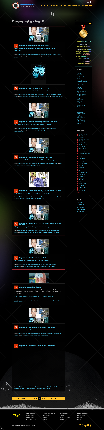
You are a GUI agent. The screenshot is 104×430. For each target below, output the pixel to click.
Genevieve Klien (83, 134)
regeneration (59, 56)
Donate (65, 5)
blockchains (80, 108)
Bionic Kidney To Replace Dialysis (30, 287)
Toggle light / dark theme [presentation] (91, 2)
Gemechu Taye (82, 148)
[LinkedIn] (85, 425)
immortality (39, 56)
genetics (55, 94)
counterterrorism (81, 117)
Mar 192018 (16, 258)
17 (44, 398)
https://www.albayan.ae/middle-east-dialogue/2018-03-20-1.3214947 (32, 193)
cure (36, 266)
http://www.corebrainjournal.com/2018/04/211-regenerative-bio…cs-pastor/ (34, 91)
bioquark (28, 56)
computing (50, 197)
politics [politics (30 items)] (79, 58)
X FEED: (27, 415)
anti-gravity (80, 88)
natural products (54, 130)
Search (90, 23)
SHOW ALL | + (79, 192)
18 (47, 398)
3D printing (79, 73)
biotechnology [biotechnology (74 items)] (80, 46)
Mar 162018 (16, 287)
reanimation (56, 96)
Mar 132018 (16, 327)
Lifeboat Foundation (20, 425)
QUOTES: (78, 419)
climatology (80, 112)
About (41, 5)
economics (43, 163)
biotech (31, 56)
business (38, 54)
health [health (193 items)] (80, 51)
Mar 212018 (16, 191)
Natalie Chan (82, 174)
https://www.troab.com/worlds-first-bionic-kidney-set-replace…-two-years (33, 296)
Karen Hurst (82, 151)
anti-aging (24, 56)
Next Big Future (80, 207)
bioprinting (79, 104)
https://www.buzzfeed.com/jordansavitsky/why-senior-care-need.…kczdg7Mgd (31, 227)
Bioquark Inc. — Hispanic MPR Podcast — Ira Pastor (35, 157)
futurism (52, 94)
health (42, 54)
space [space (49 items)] (79, 61)
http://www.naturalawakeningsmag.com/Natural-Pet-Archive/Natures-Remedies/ (32, 124)
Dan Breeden (82, 142)
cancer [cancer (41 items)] (81, 48)
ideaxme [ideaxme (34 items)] (77, 53)
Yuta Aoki (81, 165)
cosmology (43, 128)
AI (14, 198)
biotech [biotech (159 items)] (86, 45)
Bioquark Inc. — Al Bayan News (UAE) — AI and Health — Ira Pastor (40, 190)
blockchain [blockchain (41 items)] (88, 46)
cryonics (42, 333)
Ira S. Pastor (20, 54)
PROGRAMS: (79, 417)
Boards (47, 5)
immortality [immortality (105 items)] (82, 53)
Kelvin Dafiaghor (83, 150)
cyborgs (79, 123)
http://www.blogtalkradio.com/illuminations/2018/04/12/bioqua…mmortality (35, 49)
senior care (53, 232)
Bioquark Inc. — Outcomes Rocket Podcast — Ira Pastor (37, 327)
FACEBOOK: (28, 413)
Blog (44, 5)
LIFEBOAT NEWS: (46, 413)
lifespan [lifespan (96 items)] (78, 57)
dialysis (58, 300)
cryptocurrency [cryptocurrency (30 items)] (85, 48)
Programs (53, 5)
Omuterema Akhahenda (82, 159)
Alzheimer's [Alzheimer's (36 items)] (83, 41)
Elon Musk (79, 80)
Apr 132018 (16, 46)
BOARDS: (78, 415)
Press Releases (88, 5)
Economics (33, 335)
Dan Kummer (82, 156)
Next (56, 398)
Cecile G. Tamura (83, 163)
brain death (30, 96)
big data (31, 197)
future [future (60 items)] (86, 49)
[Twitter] (83, 425)
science (59, 54)
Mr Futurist (79, 206)
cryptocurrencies (81, 120)
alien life (79, 87)
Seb (80, 181)
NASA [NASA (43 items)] (87, 57)
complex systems (81, 113)
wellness (16, 58)
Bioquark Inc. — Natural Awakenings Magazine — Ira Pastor (38, 121)
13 (34, 398)
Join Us (69, 5)
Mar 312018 (16, 122)
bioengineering (28, 54)
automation (28, 197)
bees (26, 128)
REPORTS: (44, 417)
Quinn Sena (82, 141)
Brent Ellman (82, 180)
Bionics (55, 300)
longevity (44, 130)
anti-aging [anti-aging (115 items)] (88, 41)
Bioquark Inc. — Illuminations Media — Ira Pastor (34, 45)
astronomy (79, 92)
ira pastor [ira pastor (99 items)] (79, 55)
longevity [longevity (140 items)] (83, 57)
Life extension (44, 56)
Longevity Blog (80, 204)
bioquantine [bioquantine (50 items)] (87, 42)
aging (24, 54)
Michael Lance (82, 183)
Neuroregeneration (53, 56)
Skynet (78, 83)
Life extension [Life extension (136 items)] (86, 55)
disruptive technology (44, 94)
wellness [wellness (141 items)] (87, 63)
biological (32, 94)
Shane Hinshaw (83, 170)
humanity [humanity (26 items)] (90, 51)
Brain (27, 96)
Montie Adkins (82, 187)
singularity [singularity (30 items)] (89, 60)
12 (31, 398)
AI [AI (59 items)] (80, 41)
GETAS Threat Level (16, 416)
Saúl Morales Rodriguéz (82, 136)
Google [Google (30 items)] (77, 51)
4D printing (79, 74)
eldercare (34, 232)
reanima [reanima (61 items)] (82, 58)
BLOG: (44, 415)
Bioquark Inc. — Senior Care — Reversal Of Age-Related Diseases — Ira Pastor (40, 224)
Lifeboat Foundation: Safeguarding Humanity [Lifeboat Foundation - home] (23, 5)
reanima (52, 96)
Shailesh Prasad (83, 144)
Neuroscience (42, 388)
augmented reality (81, 94)
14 (36, 398)
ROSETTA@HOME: (29, 419)
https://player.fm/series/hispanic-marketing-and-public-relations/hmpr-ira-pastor (35, 160)
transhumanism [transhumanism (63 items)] (81, 63)
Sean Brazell (82, 176)
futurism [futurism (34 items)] (89, 49)
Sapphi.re (33, 425)
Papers (61, 5)
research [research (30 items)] (85, 60)
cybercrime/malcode (82, 122)
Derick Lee (81, 167)
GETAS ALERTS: (79, 413)
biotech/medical (34, 54)
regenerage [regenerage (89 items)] (87, 58)
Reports (57, 5)
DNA (49, 94)
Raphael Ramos (83, 172)
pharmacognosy (17, 132)
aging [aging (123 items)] (78, 41)
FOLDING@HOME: (63, 417)
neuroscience (55, 54)
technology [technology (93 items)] (87, 62)
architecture (80, 90)
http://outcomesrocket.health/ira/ (23, 330)
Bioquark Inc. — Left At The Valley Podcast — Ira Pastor (37, 345)
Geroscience (80, 202)
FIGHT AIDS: (28, 417)
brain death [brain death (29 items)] (78, 48)
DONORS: (61, 415)
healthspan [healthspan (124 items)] (86, 51)
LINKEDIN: (61, 413)
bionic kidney (51, 300)
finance (47, 163)
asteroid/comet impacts (82, 91)
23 (51, 398)
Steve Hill (81, 178)
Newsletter (74, 5)
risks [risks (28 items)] (86, 60)
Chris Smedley (82, 190)
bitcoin (78, 106)
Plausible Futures (81, 209)
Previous (22, 398)
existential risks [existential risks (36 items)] (79, 49)
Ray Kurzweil (80, 79)
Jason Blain (82, 185)
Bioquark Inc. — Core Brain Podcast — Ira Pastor (34, 88)
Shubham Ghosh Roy (84, 139)
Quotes (79, 5)
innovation (45, 54)
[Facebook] (80, 425)
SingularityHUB (80, 211)
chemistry (39, 128)
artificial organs (46, 300)
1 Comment (20, 302)
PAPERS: (44, 419)
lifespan (48, 56)
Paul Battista (82, 146)
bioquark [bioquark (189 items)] (81, 45)
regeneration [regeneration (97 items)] (80, 60)
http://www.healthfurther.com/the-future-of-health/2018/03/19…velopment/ (31, 261)
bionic (33, 300)
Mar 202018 (16, 224)
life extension (49, 54)
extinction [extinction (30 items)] (83, 49)
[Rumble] (91, 425)
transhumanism (17, 56)
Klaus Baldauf (82, 161)
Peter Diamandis (81, 76)
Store (83, 5)
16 (42, 398)
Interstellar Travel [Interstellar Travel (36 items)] (88, 53)
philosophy (55, 387)
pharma (50, 266)
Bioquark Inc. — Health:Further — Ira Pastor (33, 258)
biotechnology (25, 198)
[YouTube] (88, 425)
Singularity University (82, 81)
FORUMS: (61, 419)
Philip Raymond (20, 300)
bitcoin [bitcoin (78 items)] (85, 46)
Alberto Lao (82, 169)
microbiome (49, 130)
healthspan (35, 56)
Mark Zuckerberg (81, 84)
